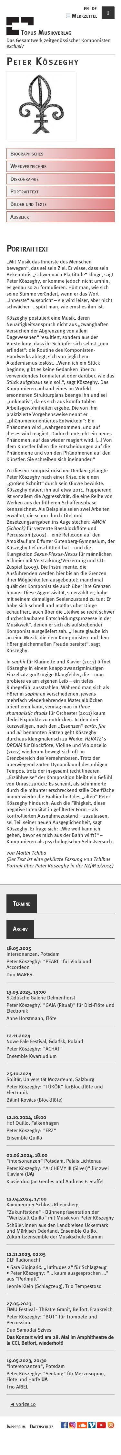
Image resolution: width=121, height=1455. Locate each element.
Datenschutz (41, 1426)
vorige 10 (23, 1404)
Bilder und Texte (28, 204)
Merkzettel (84, 15)
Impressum (15, 1426)
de (94, 7)
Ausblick (19, 217)
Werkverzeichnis (28, 166)
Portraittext (24, 191)
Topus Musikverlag (46, 32)
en (86, 7)
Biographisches (26, 153)
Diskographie (24, 179)
